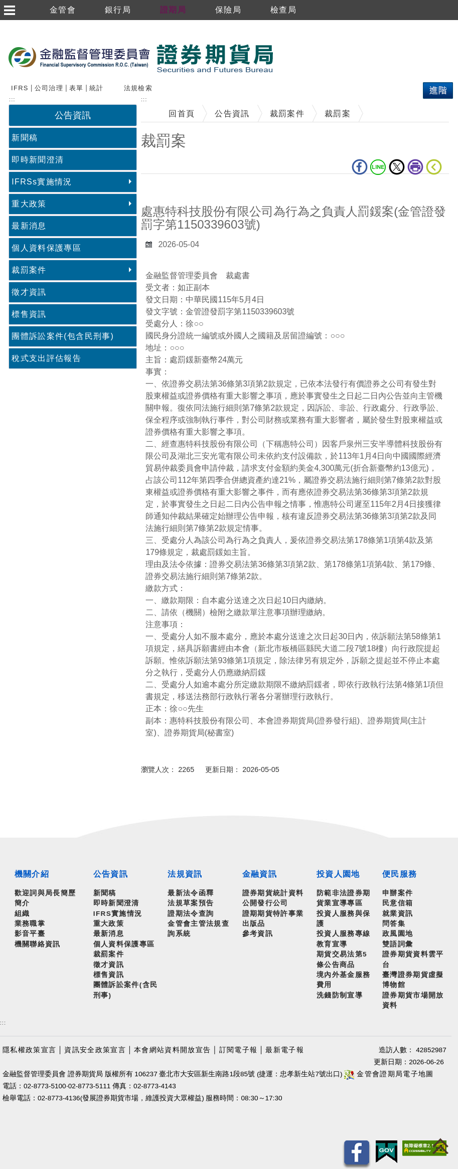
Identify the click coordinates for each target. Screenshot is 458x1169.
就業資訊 (397, 913)
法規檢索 (138, 88)
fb (360, 167)
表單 (76, 88)
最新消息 (29, 226)
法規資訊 (185, 874)
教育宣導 (332, 944)
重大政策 (29, 204)
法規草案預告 (191, 903)
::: (3, 1023)
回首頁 (182, 113)
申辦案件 (397, 893)
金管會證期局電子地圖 (388, 1074)
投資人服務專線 (343, 933)
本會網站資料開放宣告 (172, 1050)
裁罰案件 (29, 270)
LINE (378, 167)
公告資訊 (232, 113)
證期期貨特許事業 (273, 913)
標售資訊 (29, 314)
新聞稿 (25, 137)
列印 (415, 167)
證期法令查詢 (191, 913)
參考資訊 (257, 933)
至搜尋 (288, 59)
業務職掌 (30, 923)
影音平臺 (30, 933)
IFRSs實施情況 (42, 181)
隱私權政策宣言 (29, 1050)
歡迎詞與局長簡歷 (45, 893)
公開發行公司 (265, 903)
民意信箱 (397, 903)
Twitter (397, 167)
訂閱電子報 (238, 1050)
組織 (22, 913)
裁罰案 (338, 113)
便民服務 (399, 874)
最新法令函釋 (191, 893)
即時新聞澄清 (38, 159)
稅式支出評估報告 (46, 358)
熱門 (181, 86)
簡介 (22, 903)
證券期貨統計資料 (273, 893)
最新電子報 (284, 1050)
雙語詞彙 (397, 944)
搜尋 (20, 86)
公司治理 (49, 88)
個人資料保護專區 (46, 248)
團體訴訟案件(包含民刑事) (63, 336)
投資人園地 (338, 874)
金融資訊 (259, 874)
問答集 (393, 923)
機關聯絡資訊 (38, 944)
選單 (9, 10)
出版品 (253, 923)
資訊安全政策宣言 (95, 1050)
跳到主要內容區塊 (35, 25)
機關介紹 (32, 874)
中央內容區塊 (167, 189)
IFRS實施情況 (117, 913)
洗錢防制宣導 (340, 995)
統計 (96, 88)
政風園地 (397, 933)
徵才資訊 (29, 292)
